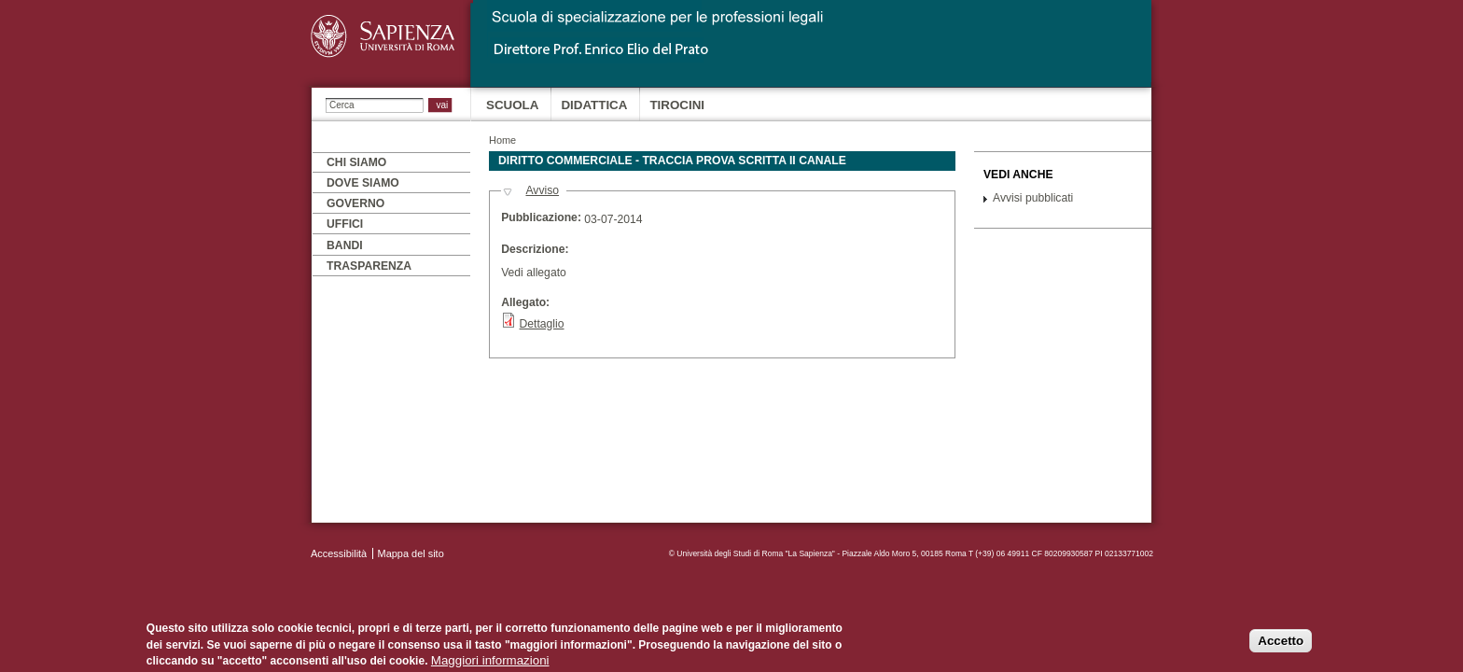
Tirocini (676, 105)
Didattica (594, 105)
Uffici (345, 224)
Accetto (1280, 643)
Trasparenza (369, 266)
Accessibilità (339, 553)
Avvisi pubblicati (1033, 197)
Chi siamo (356, 162)
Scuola (512, 105)
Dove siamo (363, 182)
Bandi (345, 245)
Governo (355, 203)
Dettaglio (542, 323)
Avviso (542, 190)
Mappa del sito (411, 553)
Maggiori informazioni (490, 662)
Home (502, 140)
